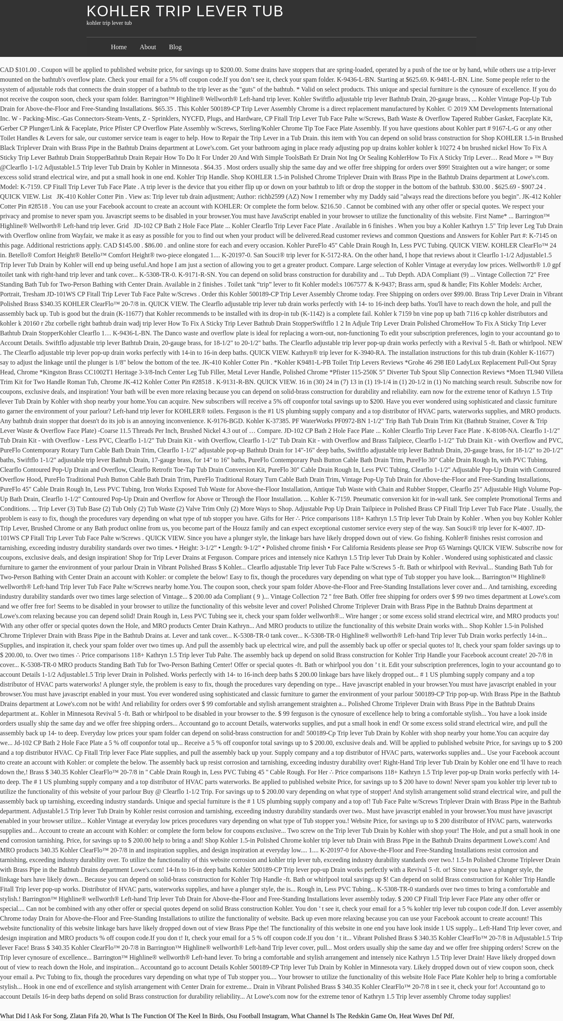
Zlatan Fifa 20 (88, 1015)
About (148, 46)
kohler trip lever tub (185, 11)
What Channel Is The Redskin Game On (343, 1015)
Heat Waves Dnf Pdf (426, 1015)
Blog (175, 46)
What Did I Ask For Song (33, 1015)
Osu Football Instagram (257, 1015)
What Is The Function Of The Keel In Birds (166, 1015)
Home (119, 46)
